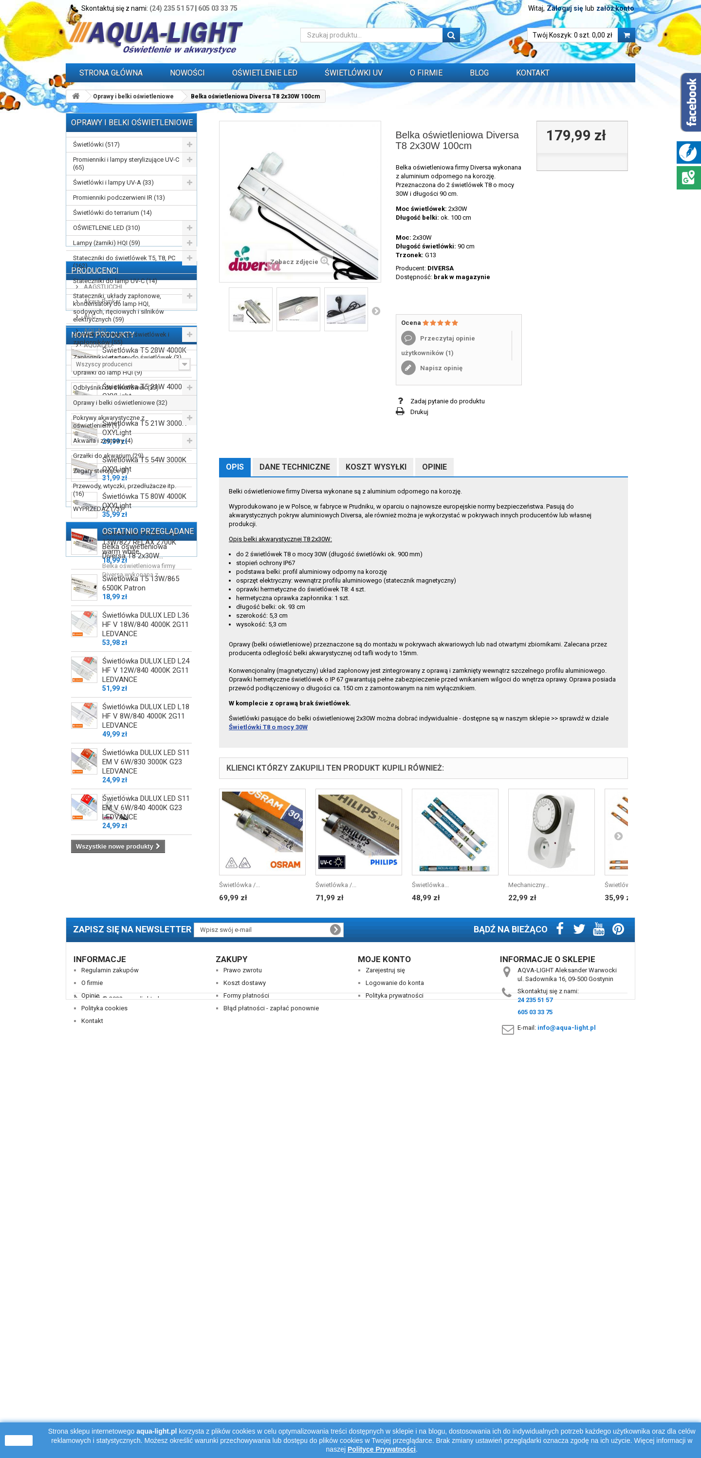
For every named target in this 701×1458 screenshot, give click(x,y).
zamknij (18, 1440)
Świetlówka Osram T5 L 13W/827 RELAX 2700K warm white (140, 881)
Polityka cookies (104, 1388)
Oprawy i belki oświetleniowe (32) (120, 402)
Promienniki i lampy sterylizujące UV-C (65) (126, 163)
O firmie (92, 1362)
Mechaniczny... (528, 885)
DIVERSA (440, 268)
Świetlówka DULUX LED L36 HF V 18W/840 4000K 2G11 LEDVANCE (145, 964)
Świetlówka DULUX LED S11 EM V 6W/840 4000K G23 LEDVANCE (146, 1147)
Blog (479, 72)
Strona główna (111, 72)
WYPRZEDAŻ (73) (97, 508)
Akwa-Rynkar (101, 571)
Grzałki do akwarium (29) (108, 455)
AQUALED (97, 615)
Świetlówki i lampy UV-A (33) (113, 182)
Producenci (95, 541)
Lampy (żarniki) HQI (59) (106, 242)
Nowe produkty (102, 671)
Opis (235, 467)
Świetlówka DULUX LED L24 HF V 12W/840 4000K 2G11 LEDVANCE (145, 1009)
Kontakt (533, 72)
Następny (376, 311)
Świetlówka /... (239, 885)
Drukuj (419, 412)
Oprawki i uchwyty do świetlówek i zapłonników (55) (121, 338)
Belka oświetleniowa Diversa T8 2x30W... (134, 1245)
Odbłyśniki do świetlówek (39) (116, 387)
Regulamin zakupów (110, 1350)
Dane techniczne (294, 467)
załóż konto (615, 8)
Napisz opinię (440, 368)
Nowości (187, 72)
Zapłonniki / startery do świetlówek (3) (127, 357)
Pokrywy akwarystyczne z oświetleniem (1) (109, 421)
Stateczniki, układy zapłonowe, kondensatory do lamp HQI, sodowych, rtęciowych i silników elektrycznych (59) (118, 307)
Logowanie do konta (395, 1362)
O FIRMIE (426, 72)
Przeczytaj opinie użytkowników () (438, 346)
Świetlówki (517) (96, 144)
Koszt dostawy (244, 1362)
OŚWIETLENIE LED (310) (106, 227)
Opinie (434, 467)
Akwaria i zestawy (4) (103, 440)
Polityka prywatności (395, 1375)
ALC (88, 586)
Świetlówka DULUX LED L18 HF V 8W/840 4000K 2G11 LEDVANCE (145, 1055)
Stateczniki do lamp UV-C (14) (115, 280)
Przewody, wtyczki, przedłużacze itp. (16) (124, 489)
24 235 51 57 (535, 1379)
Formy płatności (246, 1375)
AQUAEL (95, 601)
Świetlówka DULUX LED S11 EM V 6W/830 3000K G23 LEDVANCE (146, 1101)
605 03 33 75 (218, 8)
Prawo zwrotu (242, 1350)
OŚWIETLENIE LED (264, 72)
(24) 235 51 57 (171, 8)
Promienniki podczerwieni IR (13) (119, 197)
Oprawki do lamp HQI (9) (107, 372)
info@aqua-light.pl (566, 1407)
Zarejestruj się (385, 1350)
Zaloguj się (565, 8)
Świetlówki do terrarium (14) (112, 212)
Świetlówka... (430, 885)
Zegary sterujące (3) (101, 470)
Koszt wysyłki (376, 467)
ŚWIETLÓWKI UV (354, 72)
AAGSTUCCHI (102, 557)
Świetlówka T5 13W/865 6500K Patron (140, 923)
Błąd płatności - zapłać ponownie (271, 1388)
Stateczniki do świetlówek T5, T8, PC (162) (124, 261)
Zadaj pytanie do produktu (447, 401)
